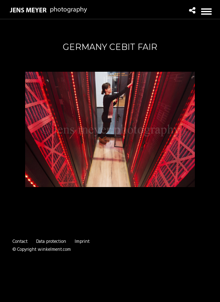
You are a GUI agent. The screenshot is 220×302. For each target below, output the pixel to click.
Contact (20, 241)
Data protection (51, 241)
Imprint (82, 241)
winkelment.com (54, 249)
